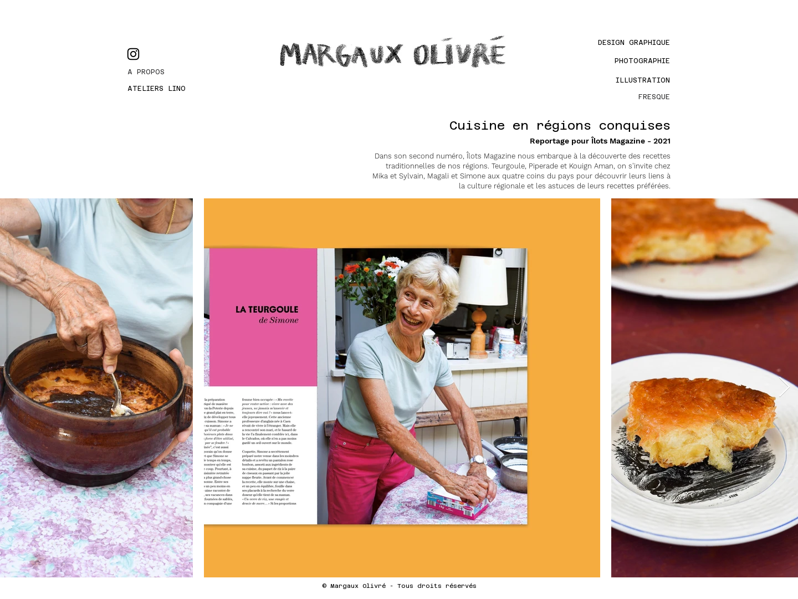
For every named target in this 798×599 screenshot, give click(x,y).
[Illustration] (639, 80)
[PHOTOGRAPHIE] (632, 61)
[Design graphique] (622, 42)
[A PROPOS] (167, 72)
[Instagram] (133, 54)
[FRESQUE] (632, 97)
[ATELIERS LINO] (167, 88)
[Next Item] (784, 387)
